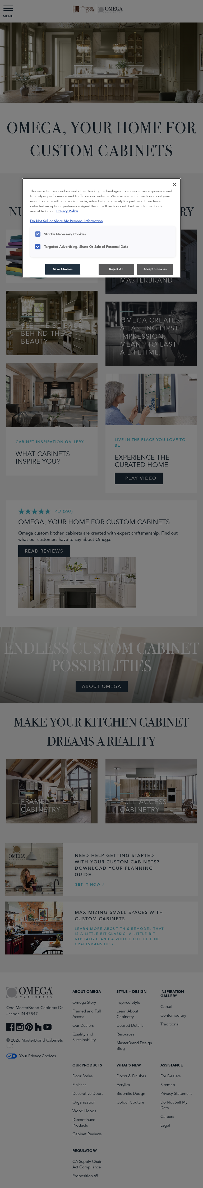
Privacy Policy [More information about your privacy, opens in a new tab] (67, 211)
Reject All (116, 269)
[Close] (174, 184)
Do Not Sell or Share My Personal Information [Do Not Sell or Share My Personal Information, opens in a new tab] (66, 221)
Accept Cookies (155, 269)
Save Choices (63, 269)
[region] (101, 227)
